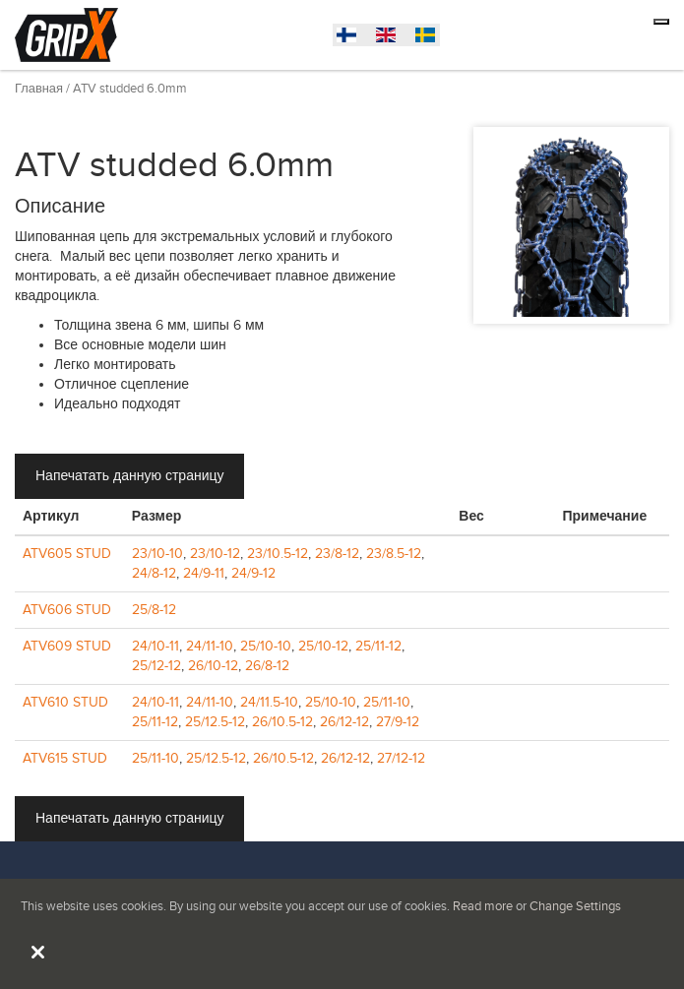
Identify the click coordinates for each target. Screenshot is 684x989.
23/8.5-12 (393, 553)
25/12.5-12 (215, 721)
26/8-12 (267, 665)
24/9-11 (203, 573)
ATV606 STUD (67, 609)
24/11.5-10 (269, 702)
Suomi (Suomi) (430, 37)
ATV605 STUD (67, 553)
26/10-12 (213, 665)
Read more (483, 906)
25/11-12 (378, 646)
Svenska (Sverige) (351, 37)
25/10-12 (323, 646)
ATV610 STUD (65, 702)
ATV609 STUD (67, 646)
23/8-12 (337, 553)
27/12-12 (401, 758)
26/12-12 (344, 721)
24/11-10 (209, 646)
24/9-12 (253, 573)
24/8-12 (154, 573)
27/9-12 (397, 721)
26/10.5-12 (282, 721)
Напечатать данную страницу (129, 475)
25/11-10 (386, 702)
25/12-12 (156, 665)
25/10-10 (265, 646)
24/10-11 (155, 646)
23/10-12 (215, 553)
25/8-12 (154, 609)
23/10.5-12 (277, 553)
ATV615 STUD (65, 758)
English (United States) (390, 37)
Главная (39, 88)
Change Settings (575, 906)
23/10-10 (157, 553)
